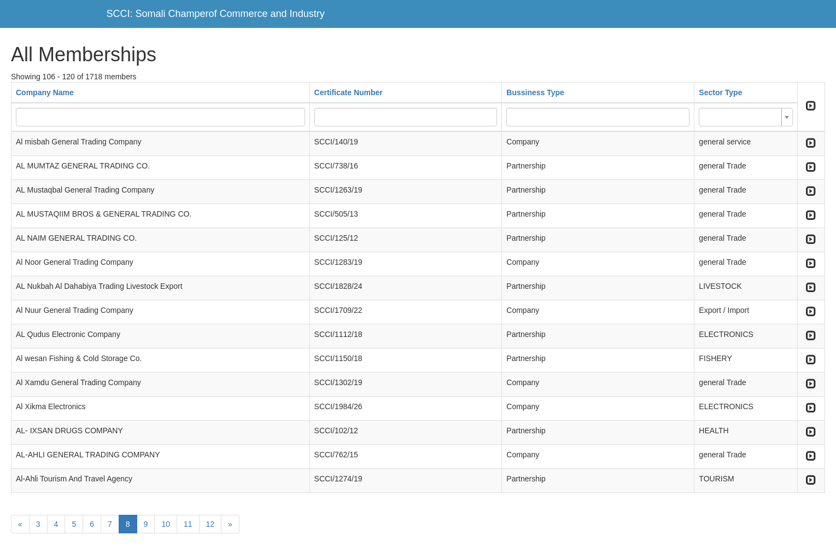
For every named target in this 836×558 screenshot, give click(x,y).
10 (165, 524)
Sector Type (720, 92)
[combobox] (745, 117)
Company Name (45, 92)
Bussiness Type (535, 92)
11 (188, 524)
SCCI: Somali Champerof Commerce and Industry (216, 13)
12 (210, 524)
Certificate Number (348, 92)
